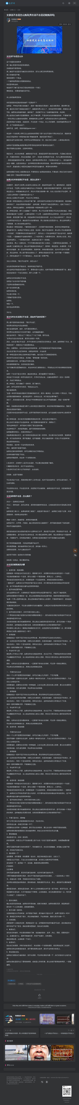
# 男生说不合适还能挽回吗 (33, 984)
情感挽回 (14, 19)
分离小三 (13, 10)
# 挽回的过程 (11, 984)
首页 (6, 10)
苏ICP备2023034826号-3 (62, 1077)
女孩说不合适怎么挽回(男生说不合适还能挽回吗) (31, 15)
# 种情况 (20, 984)
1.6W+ (18, 1019)
